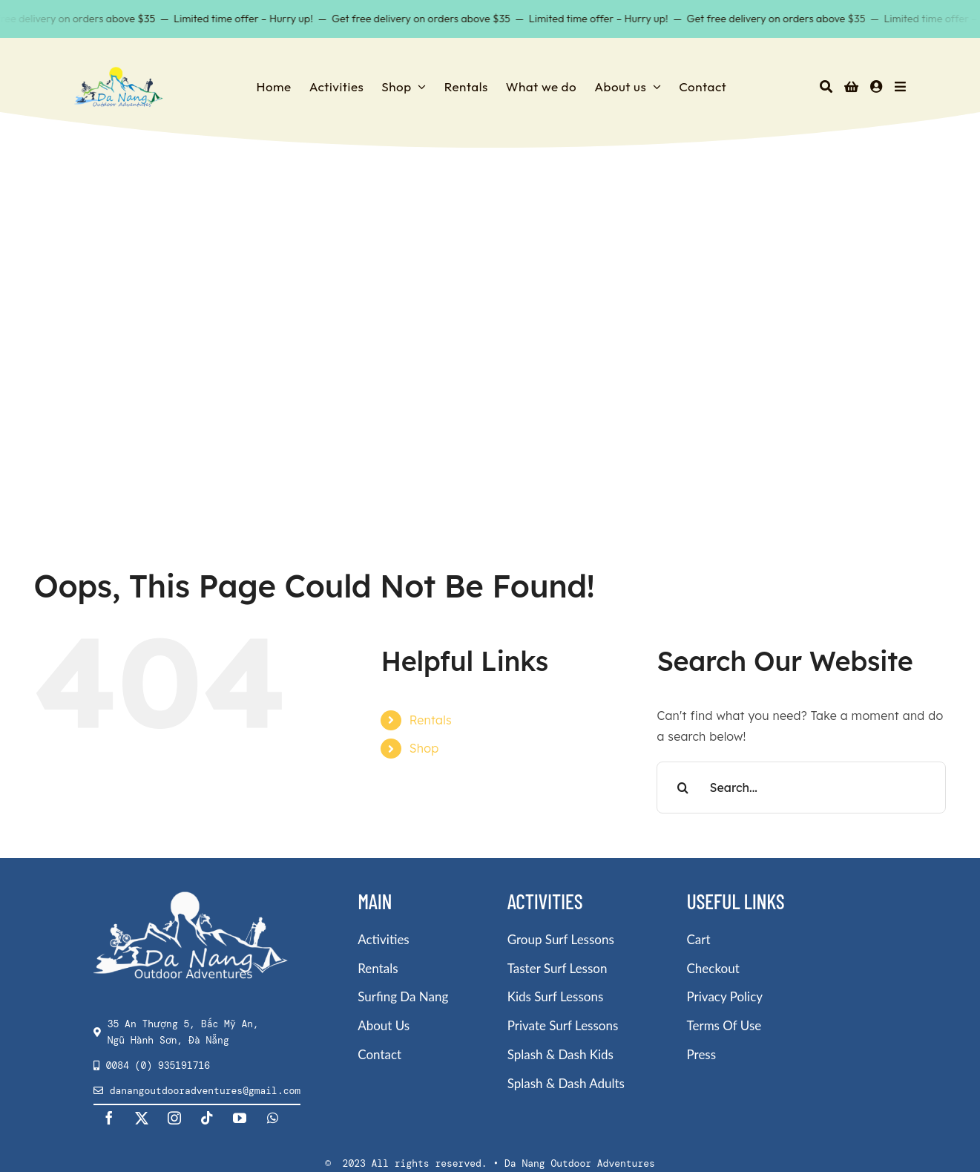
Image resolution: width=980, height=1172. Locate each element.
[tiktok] (207, 1117)
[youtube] (240, 1117)
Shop (424, 748)
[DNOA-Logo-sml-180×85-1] (118, 71)
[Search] (826, 87)
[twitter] (142, 1117)
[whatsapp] (273, 1117)
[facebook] (109, 1117)
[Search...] (801, 787)
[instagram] (175, 1117)
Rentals (431, 720)
